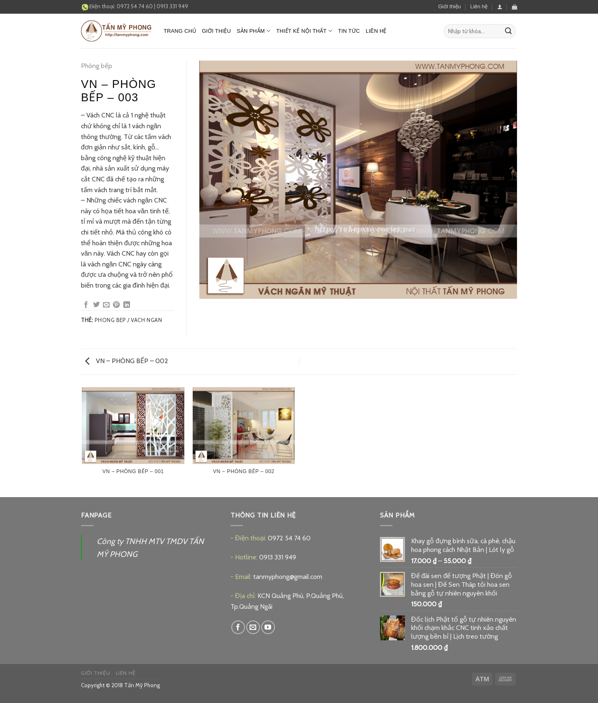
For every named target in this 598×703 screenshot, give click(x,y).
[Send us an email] (253, 627)
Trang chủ (180, 31)
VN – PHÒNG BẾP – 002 (126, 361)
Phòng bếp (96, 66)
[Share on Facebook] (86, 305)
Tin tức (349, 31)
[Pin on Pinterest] (116, 305)
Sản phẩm (253, 31)
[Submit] (508, 31)
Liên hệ (479, 6)
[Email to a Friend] (106, 305)
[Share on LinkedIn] (126, 305)
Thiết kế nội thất (304, 31)
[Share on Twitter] (96, 305)
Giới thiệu (449, 6)
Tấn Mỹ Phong (142, 685)
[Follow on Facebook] (238, 627)
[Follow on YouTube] (268, 627)
